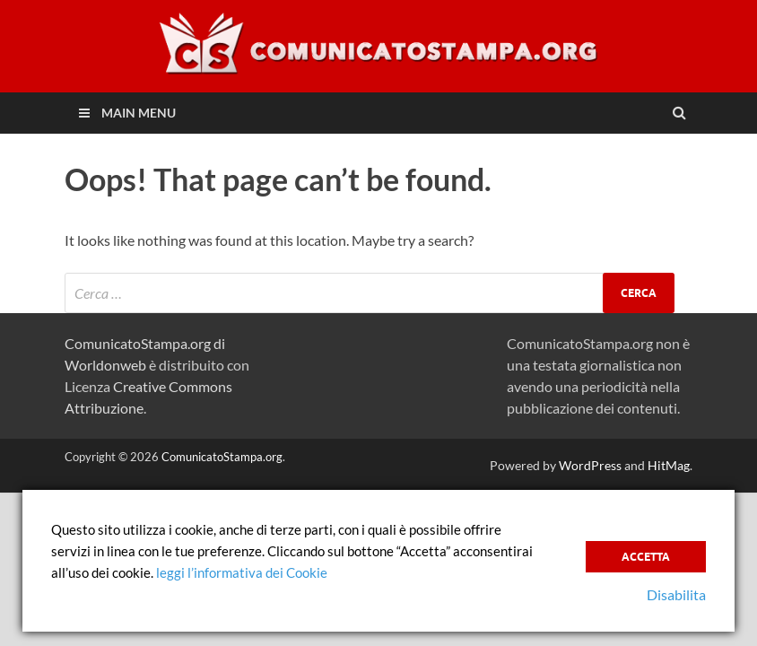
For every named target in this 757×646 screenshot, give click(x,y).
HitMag (669, 465)
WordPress (590, 465)
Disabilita (676, 594)
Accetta (646, 556)
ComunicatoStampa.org (222, 457)
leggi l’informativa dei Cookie (241, 572)
